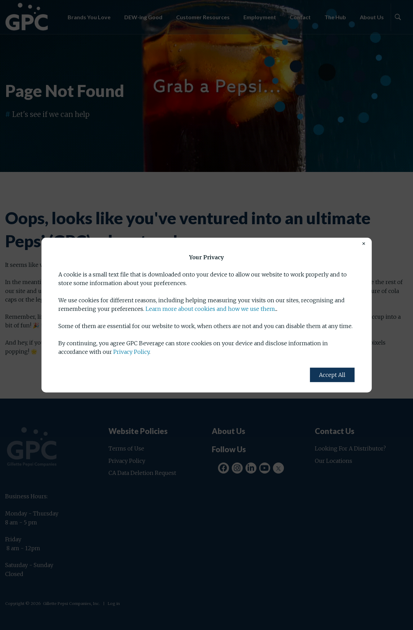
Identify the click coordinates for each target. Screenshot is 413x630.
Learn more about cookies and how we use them (210, 309)
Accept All (332, 374)
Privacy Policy (131, 351)
